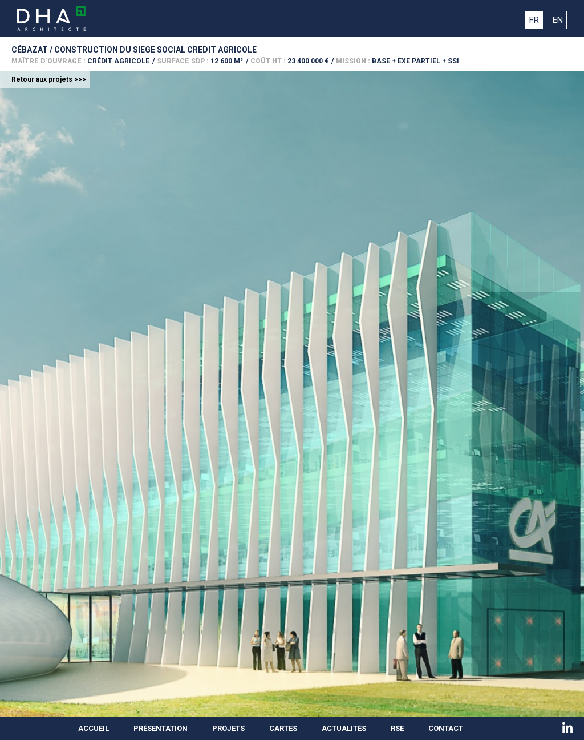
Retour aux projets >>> (48, 79)
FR (534, 20)
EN (558, 20)
